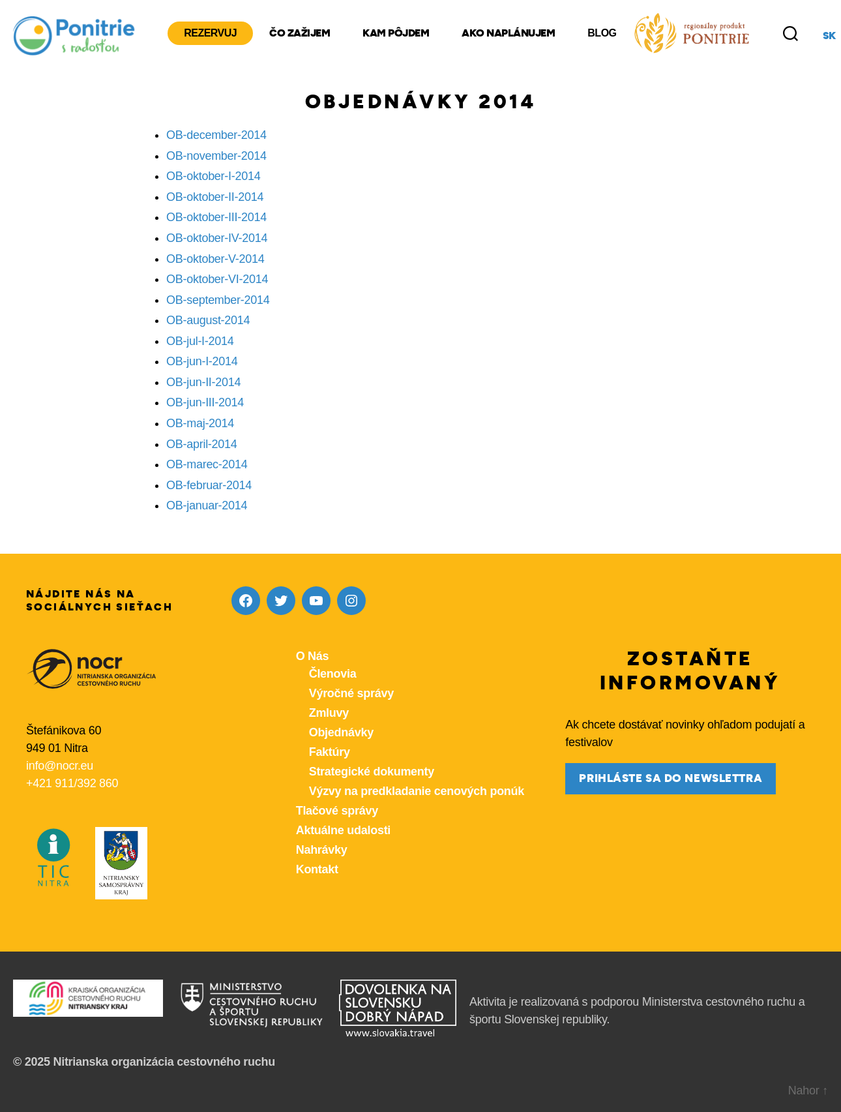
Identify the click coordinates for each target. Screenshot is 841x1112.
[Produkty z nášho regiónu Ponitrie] (691, 33)
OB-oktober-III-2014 (216, 217)
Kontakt (317, 869)
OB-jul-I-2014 (200, 341)
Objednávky (341, 732)
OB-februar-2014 (209, 485)
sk (829, 36)
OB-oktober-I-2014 (213, 176)
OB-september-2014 (218, 300)
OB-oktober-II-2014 (214, 196)
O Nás (312, 656)
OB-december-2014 (216, 135)
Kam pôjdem (395, 33)
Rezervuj (210, 32)
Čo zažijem (299, 33)
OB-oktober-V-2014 (215, 258)
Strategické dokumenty (371, 771)
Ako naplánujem (508, 33)
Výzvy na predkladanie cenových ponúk (416, 791)
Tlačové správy (337, 810)
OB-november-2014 (216, 155)
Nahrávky (321, 849)
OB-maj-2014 (200, 423)
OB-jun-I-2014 (202, 361)
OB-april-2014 (201, 444)
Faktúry (329, 752)
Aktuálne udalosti (343, 830)
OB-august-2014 (208, 320)
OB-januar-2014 (206, 505)
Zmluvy (329, 712)
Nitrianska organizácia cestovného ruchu (164, 1061)
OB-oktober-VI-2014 (217, 279)
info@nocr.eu (59, 765)
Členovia (333, 673)
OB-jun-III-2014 (205, 402)
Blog (601, 32)
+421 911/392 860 (72, 783)
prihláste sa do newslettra (670, 778)
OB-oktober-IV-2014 (216, 238)
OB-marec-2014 (207, 464)
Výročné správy (351, 693)
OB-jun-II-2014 (203, 382)
